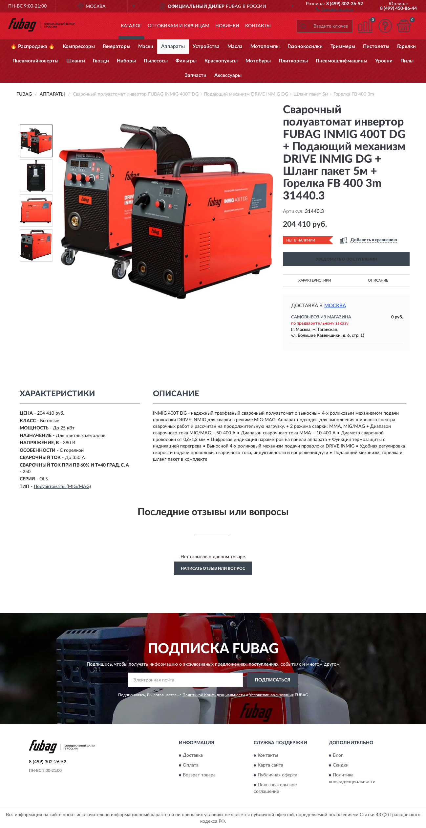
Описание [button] (378, 280)
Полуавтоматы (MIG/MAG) (62, 486)
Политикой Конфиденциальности (213, 695)
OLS (43, 479)
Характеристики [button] (314, 280)
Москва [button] (335, 305)
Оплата (191, 765)
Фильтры (186, 60)
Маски (145, 46)
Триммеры (342, 46)
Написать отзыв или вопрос (213, 568)
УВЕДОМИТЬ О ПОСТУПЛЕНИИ (346, 259)
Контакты (258, 26)
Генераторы (116, 46)
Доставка (193, 755)
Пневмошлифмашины (341, 60)
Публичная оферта (277, 775)
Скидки (341, 765)
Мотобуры (258, 60)
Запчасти (195, 75)
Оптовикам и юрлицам (178, 26)
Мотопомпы (265, 46)
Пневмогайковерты (35, 60)
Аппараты (173, 46)
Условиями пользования (271, 695)
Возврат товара (199, 775)
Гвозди (101, 60)
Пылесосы (156, 60)
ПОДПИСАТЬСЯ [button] (272, 680)
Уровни (384, 60)
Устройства (206, 46)
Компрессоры (79, 46)
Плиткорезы (293, 60)
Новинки (227, 26)
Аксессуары (228, 75)
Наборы (126, 60)
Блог (338, 755)
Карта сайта (270, 765)
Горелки (406, 46)
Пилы (407, 60)
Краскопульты (221, 60)
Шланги (75, 60)
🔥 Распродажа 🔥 (33, 46)
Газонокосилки (305, 46)
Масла (235, 46)
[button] (334, 9)
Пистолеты (376, 46)
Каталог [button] (131, 26)
